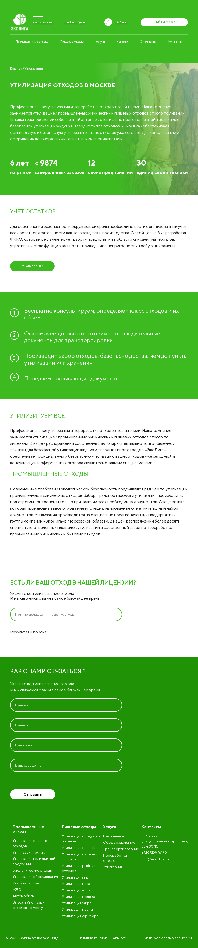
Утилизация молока (78, 896)
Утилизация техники (30, 852)
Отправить (33, 794)
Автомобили (23, 896)
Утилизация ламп (27, 883)
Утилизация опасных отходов (30, 843)
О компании (148, 41)
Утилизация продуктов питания (81, 838)
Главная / (17, 69)
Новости (122, 41)
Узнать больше (32, 266)
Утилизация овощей (79, 848)
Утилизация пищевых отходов (79, 856)
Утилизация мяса (76, 890)
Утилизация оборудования (35, 877)
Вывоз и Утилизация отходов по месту (29, 905)
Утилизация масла (77, 909)
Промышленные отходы (32, 41)
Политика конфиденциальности (103, 938)
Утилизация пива (76, 884)
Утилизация (113, 867)
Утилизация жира (77, 903)
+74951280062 (43, 22)
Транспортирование (121, 849)
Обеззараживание (119, 842)
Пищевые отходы (72, 41)
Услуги (100, 41)
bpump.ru (184, 938)
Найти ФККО (164, 22)
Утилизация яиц (75, 877)
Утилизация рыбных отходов (78, 868)
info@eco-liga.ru (75, 22)
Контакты (175, 41)
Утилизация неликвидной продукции (34, 861)
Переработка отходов (115, 858)
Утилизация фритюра (80, 916)
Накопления (113, 836)
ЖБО (17, 890)
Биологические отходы (32, 870)
